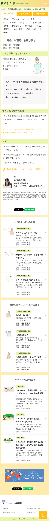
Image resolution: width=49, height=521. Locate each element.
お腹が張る (16, 26)
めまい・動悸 (28, 19)
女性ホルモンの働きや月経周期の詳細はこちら (22, 129)
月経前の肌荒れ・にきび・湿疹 (28, 357)
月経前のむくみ (22, 335)
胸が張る (29, 26)
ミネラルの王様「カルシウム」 (28, 280)
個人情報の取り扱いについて (11, 512)
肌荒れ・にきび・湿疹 (13, 29)
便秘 (6, 32)
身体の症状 (8, 13)
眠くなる (38, 29)
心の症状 (24, 14)
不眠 (28, 29)
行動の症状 (40, 14)
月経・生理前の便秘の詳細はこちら (18, 132)
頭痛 (6, 19)
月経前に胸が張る (23, 315)
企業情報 (5, 508)
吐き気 (24, 23)
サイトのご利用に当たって (35, 508)
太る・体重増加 (10, 23)
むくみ (39, 26)
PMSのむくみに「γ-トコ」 (27, 233)
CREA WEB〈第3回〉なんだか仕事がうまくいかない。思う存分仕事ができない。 (29, 445)
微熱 (6, 26)
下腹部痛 (15, 19)
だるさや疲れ (36, 23)
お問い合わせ (31, 512)
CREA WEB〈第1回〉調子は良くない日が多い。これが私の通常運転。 (29, 393)
